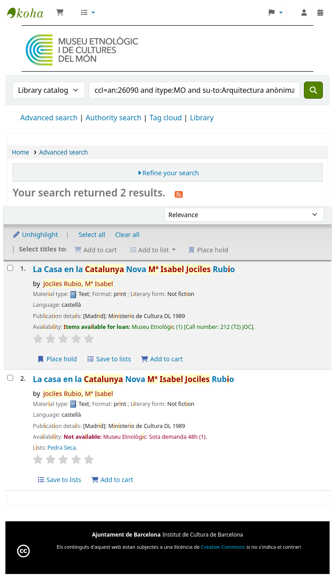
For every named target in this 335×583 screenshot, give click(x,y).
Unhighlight (35, 234)
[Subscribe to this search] (179, 193)
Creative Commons (223, 546)
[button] (60, 12)
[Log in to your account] (304, 12)
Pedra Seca (61, 447)
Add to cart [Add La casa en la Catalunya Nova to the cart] (112, 479)
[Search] (313, 90)
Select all (92, 234)
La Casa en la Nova (134, 269)
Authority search (113, 118)
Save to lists (109, 359)
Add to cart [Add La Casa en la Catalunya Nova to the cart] (161, 359)
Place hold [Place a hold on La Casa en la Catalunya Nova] (57, 359)
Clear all (127, 234)
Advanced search (48, 118)
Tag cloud (165, 118)
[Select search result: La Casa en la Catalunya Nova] (10, 268)
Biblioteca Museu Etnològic (29, 13)
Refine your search (170, 173)
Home (20, 152)
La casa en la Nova (133, 379)
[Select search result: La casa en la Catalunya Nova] (10, 378)
